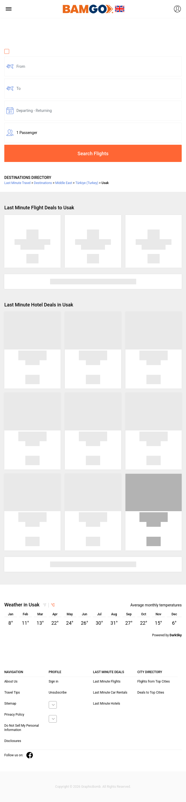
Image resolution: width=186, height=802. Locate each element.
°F (44, 605)
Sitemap (10, 703)
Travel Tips (12, 692)
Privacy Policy (14, 714)
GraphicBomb (91, 787)
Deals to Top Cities (150, 692)
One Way (15, 51)
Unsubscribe (58, 692)
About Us (10, 681)
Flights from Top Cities (153, 681)
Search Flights (93, 153)
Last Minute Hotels (106, 703)
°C (53, 605)
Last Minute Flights (107, 681)
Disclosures (12, 741)
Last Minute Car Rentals (110, 692)
